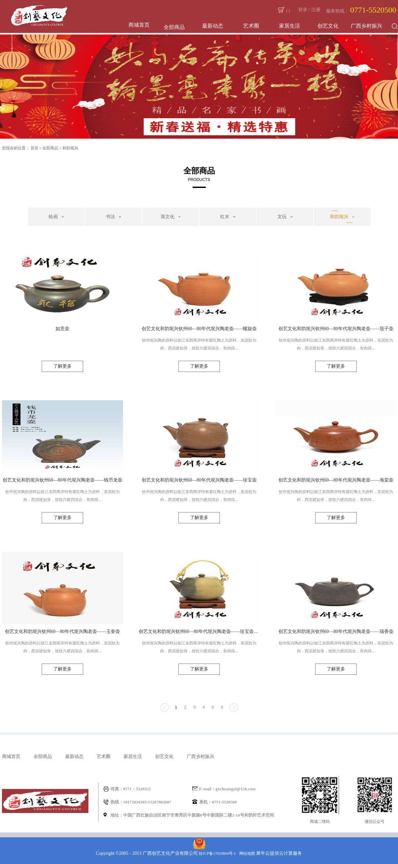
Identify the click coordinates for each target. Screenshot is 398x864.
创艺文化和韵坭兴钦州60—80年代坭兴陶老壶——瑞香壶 (335, 631)
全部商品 (50, 148)
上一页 (164, 707)
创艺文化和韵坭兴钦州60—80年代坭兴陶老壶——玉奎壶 (62, 631)
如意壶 (62, 328)
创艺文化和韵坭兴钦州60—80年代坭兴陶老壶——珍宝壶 (199, 480)
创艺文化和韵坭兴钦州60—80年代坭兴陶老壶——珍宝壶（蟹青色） (199, 631)
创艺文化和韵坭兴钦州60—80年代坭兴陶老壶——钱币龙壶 (62, 480)
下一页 (233, 707)
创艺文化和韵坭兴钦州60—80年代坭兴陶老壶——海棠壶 (335, 480)
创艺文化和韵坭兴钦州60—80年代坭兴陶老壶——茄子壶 (335, 328)
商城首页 (139, 25)
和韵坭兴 (70, 148)
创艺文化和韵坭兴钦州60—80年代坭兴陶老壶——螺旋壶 (199, 328)
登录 (302, 9)
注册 (315, 9)
